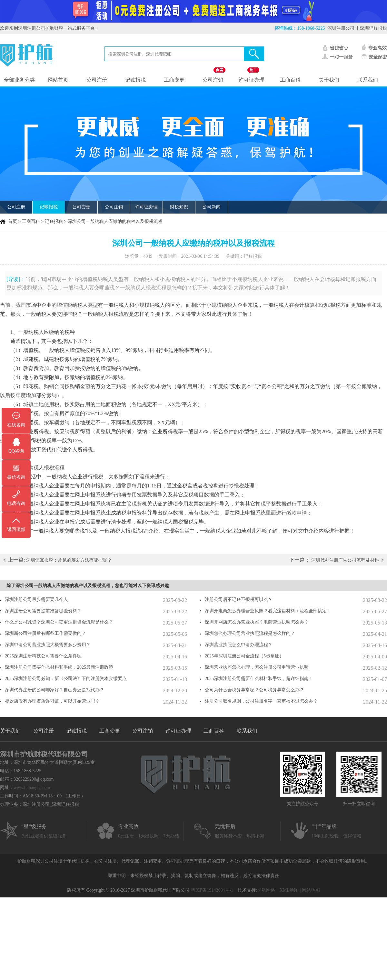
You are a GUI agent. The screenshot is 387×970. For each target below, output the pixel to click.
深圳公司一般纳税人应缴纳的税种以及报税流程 (115, 221)
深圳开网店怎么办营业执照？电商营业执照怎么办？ (257, 622)
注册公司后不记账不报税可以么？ (239, 599)
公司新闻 (212, 207)
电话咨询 (16, 503)
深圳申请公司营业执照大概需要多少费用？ (48, 644)
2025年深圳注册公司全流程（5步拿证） (244, 656)
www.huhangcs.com (32, 787)
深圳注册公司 (340, 28)
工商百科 (290, 80)
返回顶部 (16, 529)
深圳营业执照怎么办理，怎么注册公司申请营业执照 (257, 667)
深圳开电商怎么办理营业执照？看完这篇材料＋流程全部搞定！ (268, 610)
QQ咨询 (16, 451)
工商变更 (174, 80)
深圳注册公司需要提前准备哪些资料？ (43, 610)
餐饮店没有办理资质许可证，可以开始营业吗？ (52, 701)
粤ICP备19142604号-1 (212, 890)
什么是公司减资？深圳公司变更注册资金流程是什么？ (59, 622)
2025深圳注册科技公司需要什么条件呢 (43, 656)
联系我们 (367, 80)
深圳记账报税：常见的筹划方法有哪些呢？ (69, 560)
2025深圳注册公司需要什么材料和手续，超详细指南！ (259, 678)
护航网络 (266, 890)
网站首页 (58, 80)
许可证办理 (251, 80)
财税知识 (179, 207)
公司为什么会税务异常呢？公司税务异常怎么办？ (254, 689)
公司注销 (213, 80)
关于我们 (329, 80)
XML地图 (289, 890)
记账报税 (135, 80)
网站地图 (311, 890)
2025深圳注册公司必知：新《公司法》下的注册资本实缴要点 (66, 678)
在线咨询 (16, 425)
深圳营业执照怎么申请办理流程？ (239, 644)
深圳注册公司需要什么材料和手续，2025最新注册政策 (59, 667)
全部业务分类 (19, 80)
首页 (12, 221)
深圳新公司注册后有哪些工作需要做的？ (45, 633)
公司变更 (81, 207)
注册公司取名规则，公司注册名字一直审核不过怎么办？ (261, 701)
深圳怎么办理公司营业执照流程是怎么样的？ (250, 633)
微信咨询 (16, 477)
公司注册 (96, 80)
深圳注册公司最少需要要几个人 (36, 599)
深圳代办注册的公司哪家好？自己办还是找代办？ (54, 689)
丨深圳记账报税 (371, 28)
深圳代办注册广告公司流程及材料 (345, 560)
